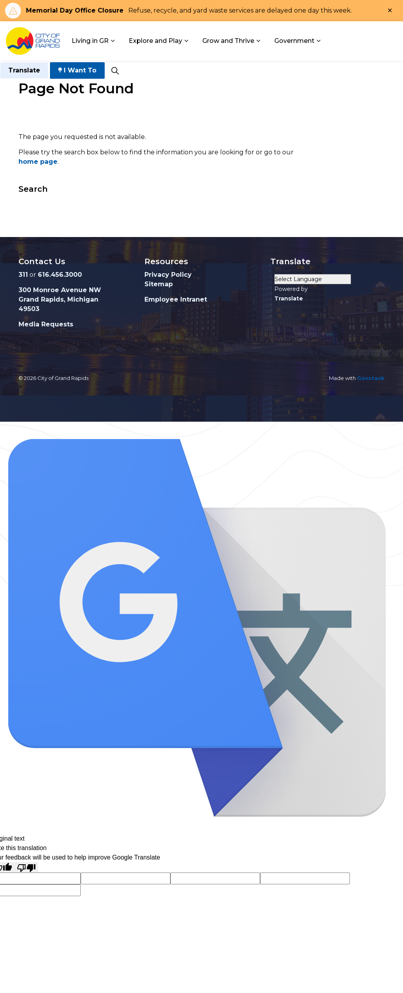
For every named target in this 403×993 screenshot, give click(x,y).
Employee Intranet (175, 299)
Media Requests (45, 324)
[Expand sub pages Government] (318, 41)
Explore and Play (155, 40)
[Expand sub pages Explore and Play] (186, 41)
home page (37, 161)
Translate (24, 70)
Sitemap (158, 284)
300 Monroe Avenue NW (59, 290)
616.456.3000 (60, 274)
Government (294, 40)
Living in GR (90, 40)
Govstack (371, 378)
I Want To (77, 70)
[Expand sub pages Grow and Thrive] (258, 41)
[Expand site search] (115, 70)
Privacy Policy (168, 274)
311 (23, 274)
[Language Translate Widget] (312, 279)
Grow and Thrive (228, 40)
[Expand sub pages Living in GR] (112, 41)
